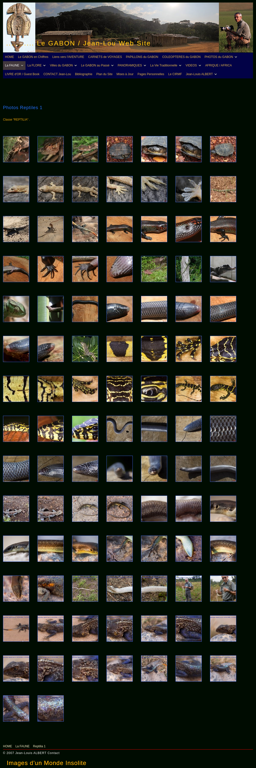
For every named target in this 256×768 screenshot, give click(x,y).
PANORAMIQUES (133, 65)
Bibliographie (83, 74)
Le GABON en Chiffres (33, 57)
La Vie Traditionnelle (166, 65)
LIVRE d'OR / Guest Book (22, 74)
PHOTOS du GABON (221, 57)
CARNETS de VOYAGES (105, 57)
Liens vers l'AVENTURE (68, 57)
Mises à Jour (125, 74)
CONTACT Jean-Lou (57, 74)
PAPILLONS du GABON (142, 57)
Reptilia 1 (39, 746)
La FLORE (37, 65)
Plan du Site (104, 74)
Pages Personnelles (151, 74)
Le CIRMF (175, 74)
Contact (54, 753)
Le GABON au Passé (98, 65)
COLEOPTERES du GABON (181, 57)
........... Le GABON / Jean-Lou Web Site (78, 43)
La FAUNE (15, 65)
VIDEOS (194, 65)
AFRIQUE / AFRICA (218, 65)
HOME (9, 57)
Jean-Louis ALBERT (202, 74)
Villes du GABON (64, 65)
